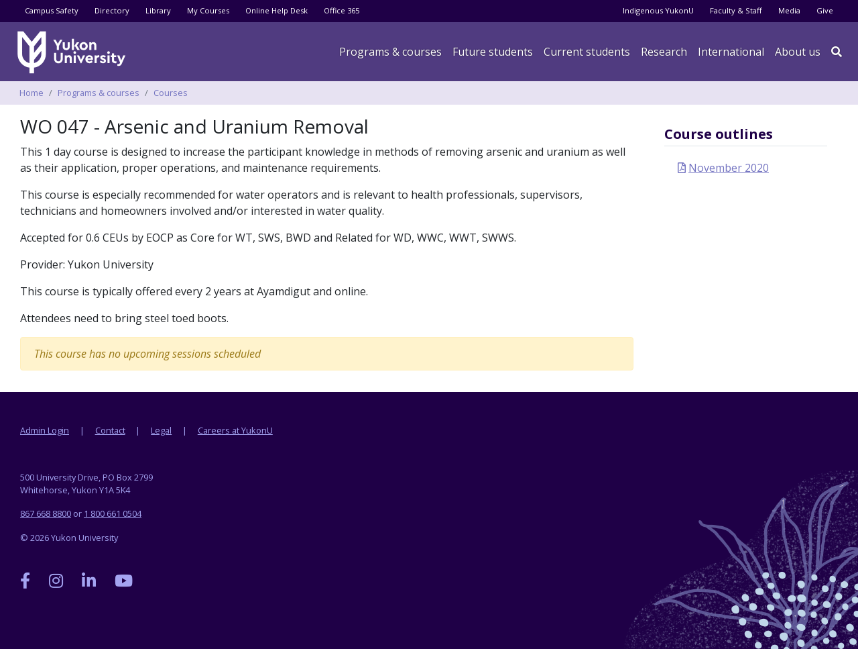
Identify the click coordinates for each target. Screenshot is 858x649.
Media (789, 10)
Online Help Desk (276, 10)
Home (31, 93)
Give (824, 10)
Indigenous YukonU (658, 10)
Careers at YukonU (235, 430)
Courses (171, 93)
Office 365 (341, 10)
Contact (110, 430)
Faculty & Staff (736, 10)
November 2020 (728, 167)
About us (797, 51)
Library (158, 10)
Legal (161, 430)
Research (664, 51)
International (731, 51)
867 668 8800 (45, 513)
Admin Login (44, 430)
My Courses (208, 10)
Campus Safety (51, 10)
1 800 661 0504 (112, 513)
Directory (112, 10)
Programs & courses (390, 51)
